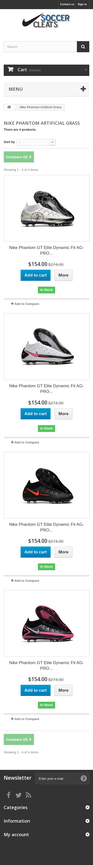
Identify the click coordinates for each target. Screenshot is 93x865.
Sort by (9, 142)
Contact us (67, 4)
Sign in (82, 4)
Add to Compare (26, 304)
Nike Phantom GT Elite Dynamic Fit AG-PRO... (46, 250)
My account (16, 834)
